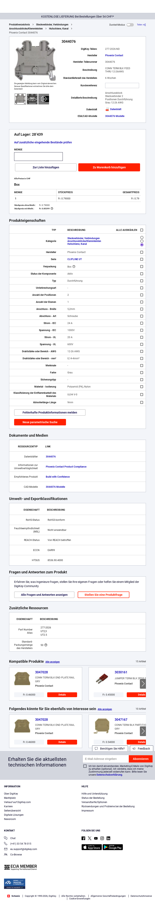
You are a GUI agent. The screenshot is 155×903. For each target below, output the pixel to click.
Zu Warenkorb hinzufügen (109, 167)
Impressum (88, 810)
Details (62, 694)
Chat (10, 839)
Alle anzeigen (52, 661)
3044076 (51, 456)
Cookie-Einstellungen (79, 898)
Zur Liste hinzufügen (46, 167)
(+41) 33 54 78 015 (17, 844)
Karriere (8, 806)
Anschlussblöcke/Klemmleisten (26, 28)
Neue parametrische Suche (40, 422)
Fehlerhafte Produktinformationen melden (50, 412)
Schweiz (13, 896)
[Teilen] (141, 25)
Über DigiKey (11, 793)
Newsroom (10, 819)
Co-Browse (13, 855)
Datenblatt (113, 109)
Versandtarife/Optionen (94, 802)
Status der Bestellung (93, 798)
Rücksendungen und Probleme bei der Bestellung (108, 806)
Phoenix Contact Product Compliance (66, 466)
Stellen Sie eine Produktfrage (104, 594)
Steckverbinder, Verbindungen (52, 24)
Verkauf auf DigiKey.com (17, 802)
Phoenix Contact (114, 55)
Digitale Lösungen (14, 814)
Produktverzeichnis (19, 24)
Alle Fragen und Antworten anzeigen (44, 594)
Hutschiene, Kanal (58, 28)
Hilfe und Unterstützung (95, 793)
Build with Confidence (58, 476)
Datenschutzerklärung (109, 774)
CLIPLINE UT (74, 259)
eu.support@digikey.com (20, 849)
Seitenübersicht (12, 810)
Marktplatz (10, 798)
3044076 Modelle (114, 116)
